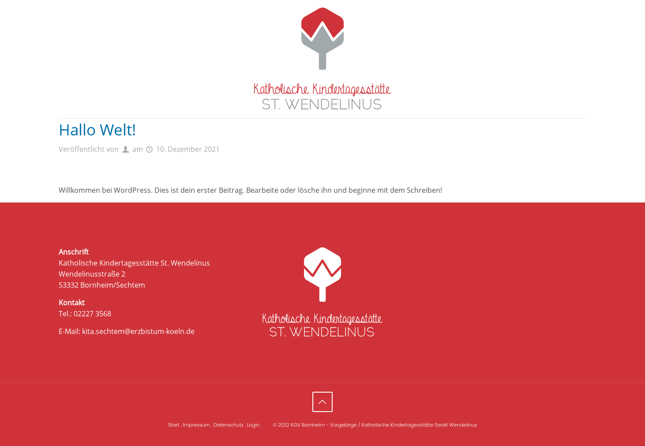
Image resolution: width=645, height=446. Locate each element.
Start (174, 424)
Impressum (196, 424)
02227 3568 (92, 314)
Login (253, 424)
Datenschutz (229, 424)
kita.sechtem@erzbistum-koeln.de (138, 331)
